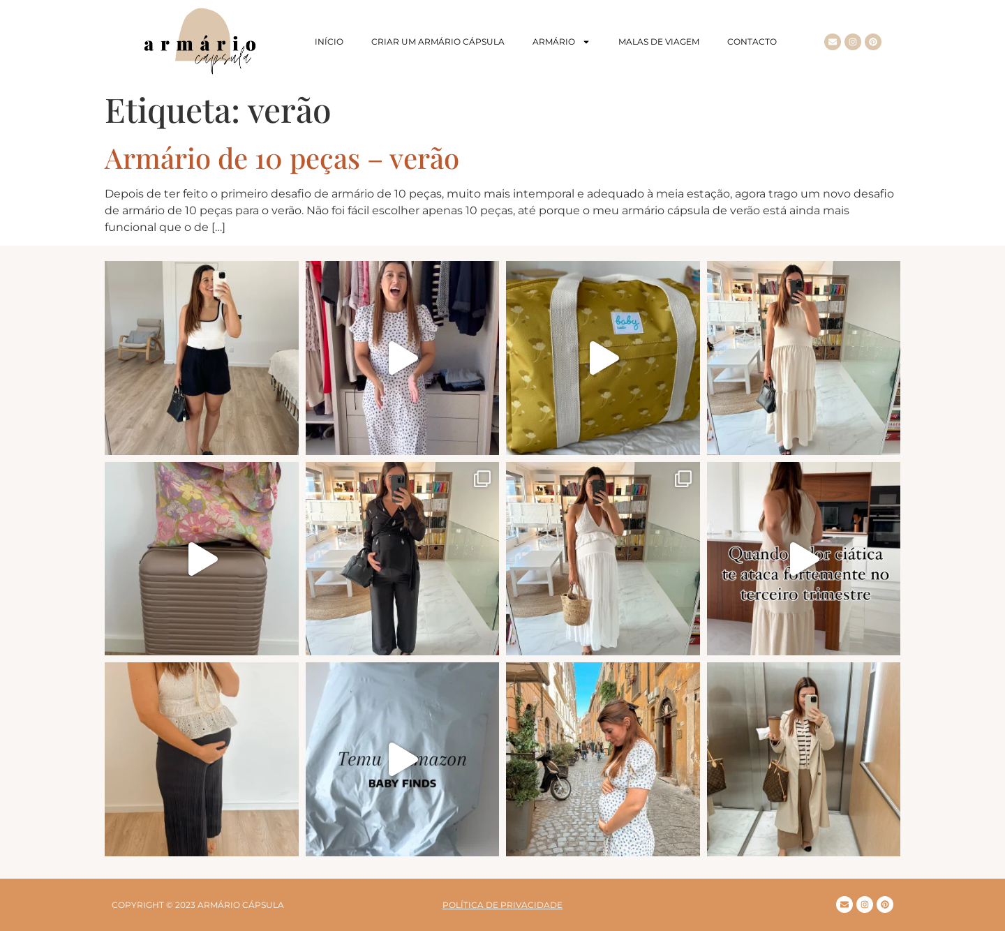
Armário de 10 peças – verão (282, 157)
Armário (561, 42)
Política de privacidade (502, 905)
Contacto (752, 41)
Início (329, 41)
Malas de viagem (658, 41)
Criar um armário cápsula (438, 41)
